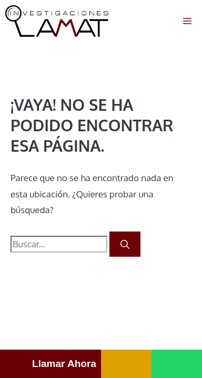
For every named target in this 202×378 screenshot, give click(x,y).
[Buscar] (124, 244)
